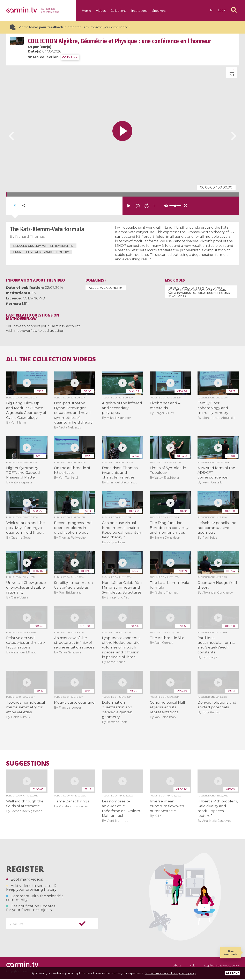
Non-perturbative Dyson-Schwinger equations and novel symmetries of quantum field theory (73, 412)
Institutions (139, 11)
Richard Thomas (30, 236)
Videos (101, 11)
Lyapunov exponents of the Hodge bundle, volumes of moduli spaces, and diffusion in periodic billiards (121, 647)
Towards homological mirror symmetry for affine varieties (25, 707)
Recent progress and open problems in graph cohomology (73, 527)
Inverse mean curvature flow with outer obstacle (167, 806)
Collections (118, 11)
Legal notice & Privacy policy (221, 965)
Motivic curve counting (74, 702)
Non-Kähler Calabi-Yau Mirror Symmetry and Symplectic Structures (122, 587)
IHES (32, 293)
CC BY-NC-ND (34, 298)
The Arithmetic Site (167, 638)
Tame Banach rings (71, 801)
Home (86, 11)
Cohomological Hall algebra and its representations (167, 707)
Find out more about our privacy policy (170, 973)
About (177, 965)
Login (222, 10)
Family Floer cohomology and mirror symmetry (213, 408)
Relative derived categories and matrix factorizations (25, 643)
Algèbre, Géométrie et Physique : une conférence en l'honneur (119, 41)
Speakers (158, 11)
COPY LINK (69, 57)
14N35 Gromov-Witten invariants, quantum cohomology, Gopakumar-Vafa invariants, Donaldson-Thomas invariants (199, 291)
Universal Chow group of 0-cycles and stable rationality (26, 587)
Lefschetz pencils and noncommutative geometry (217, 527)
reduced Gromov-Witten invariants (43, 245)
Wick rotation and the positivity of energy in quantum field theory (25, 527)
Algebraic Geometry (106, 287)
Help (192, 965)
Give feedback (230, 953)
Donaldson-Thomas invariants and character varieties (120, 473)
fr (211, 10)
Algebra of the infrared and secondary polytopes (122, 408)
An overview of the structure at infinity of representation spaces (74, 643)
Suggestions (28, 763)
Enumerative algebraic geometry (41, 252)
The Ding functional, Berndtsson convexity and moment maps (169, 527)
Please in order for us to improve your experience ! (69, 27)
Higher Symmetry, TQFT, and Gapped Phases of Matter (23, 473)
